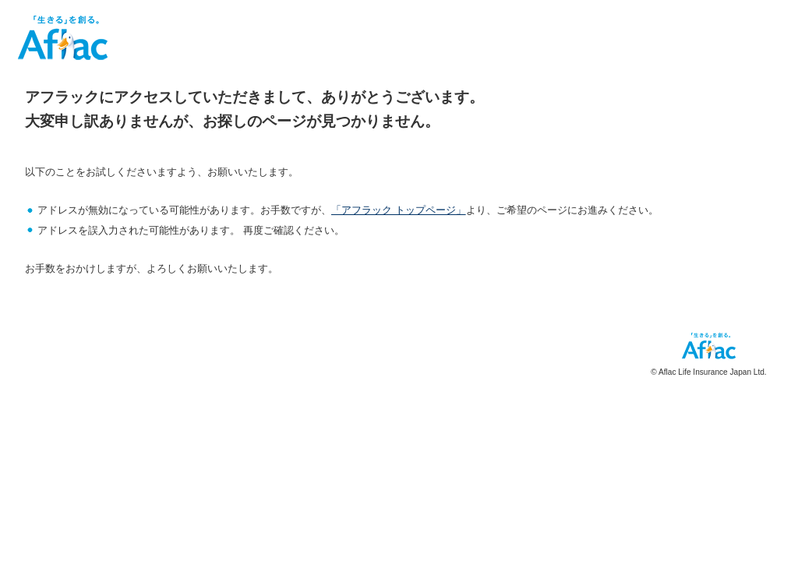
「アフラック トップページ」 (398, 210)
